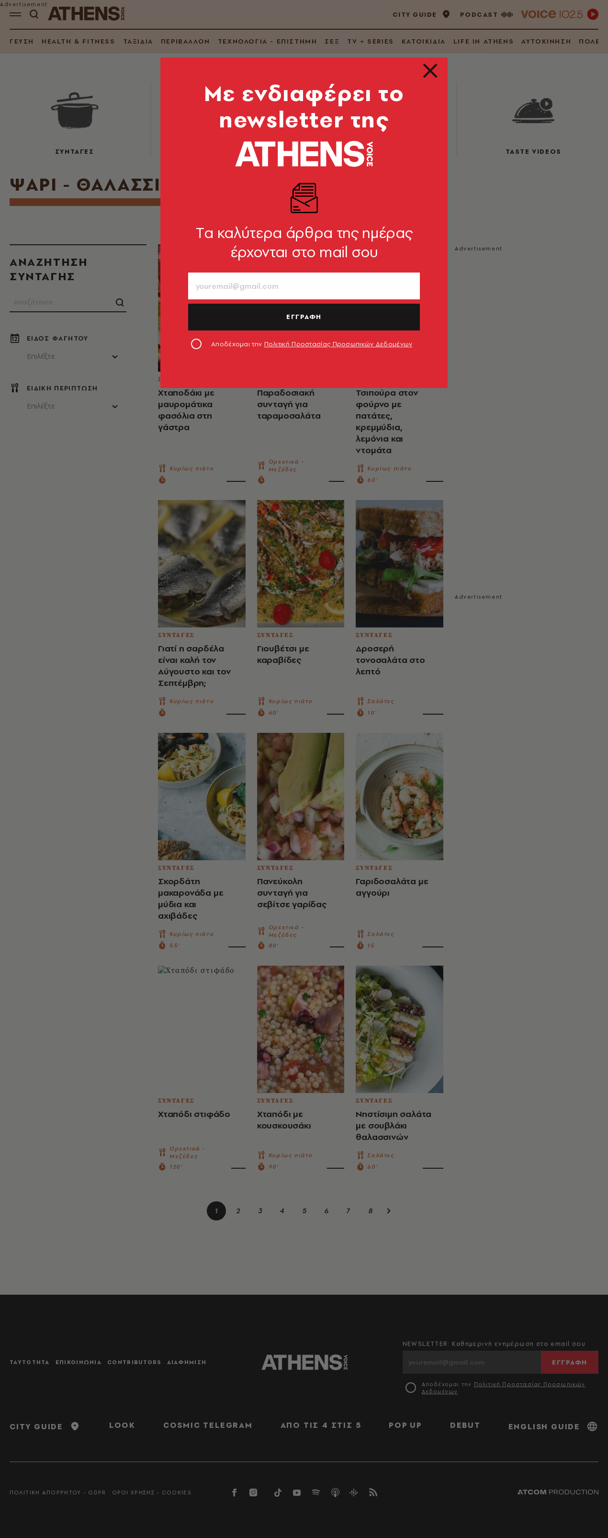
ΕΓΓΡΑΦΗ (304, 316)
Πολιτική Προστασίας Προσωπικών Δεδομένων (338, 344)
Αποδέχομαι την (312, 344)
